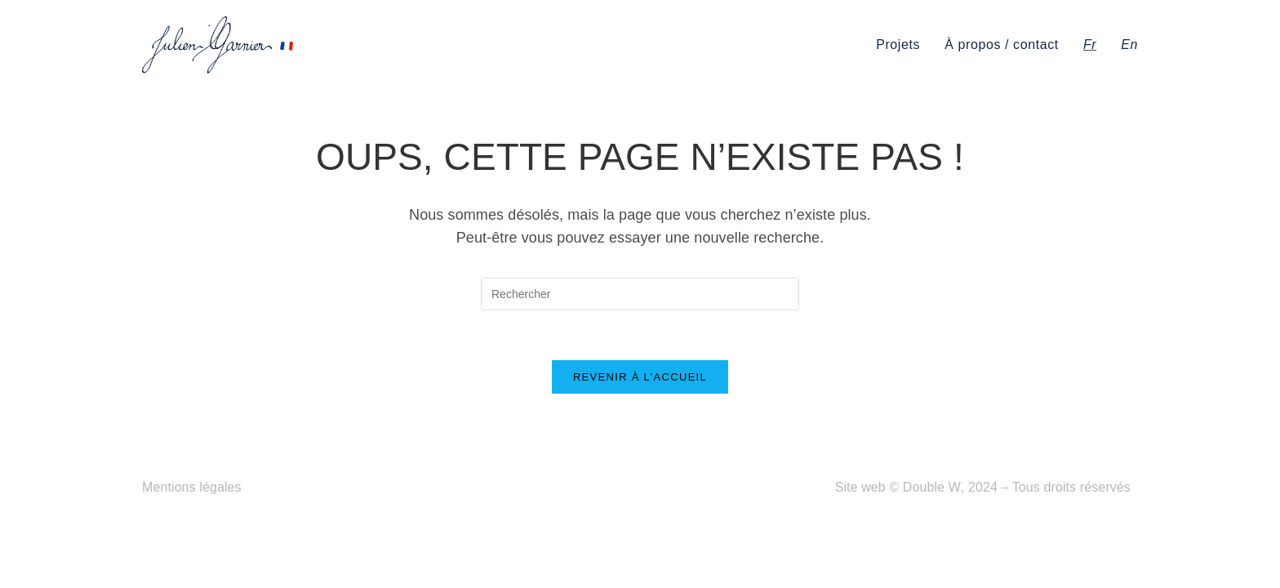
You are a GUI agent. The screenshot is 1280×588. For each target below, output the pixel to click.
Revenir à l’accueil (640, 377)
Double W (932, 487)
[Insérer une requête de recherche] (640, 294)
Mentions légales (192, 487)
